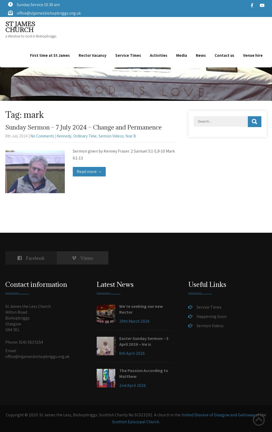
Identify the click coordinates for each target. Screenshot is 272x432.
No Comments (42, 136)
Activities (158, 55)
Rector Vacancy (93, 55)
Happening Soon (212, 316)
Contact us (224, 55)
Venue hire (253, 55)
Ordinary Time (85, 136)
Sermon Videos (111, 136)
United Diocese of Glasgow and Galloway (218, 415)
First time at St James (50, 55)
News (201, 55)
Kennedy (64, 136)
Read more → (89, 171)
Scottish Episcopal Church (135, 422)
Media (181, 55)
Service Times (128, 55)
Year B (130, 136)
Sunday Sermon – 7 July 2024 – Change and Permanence (83, 127)
